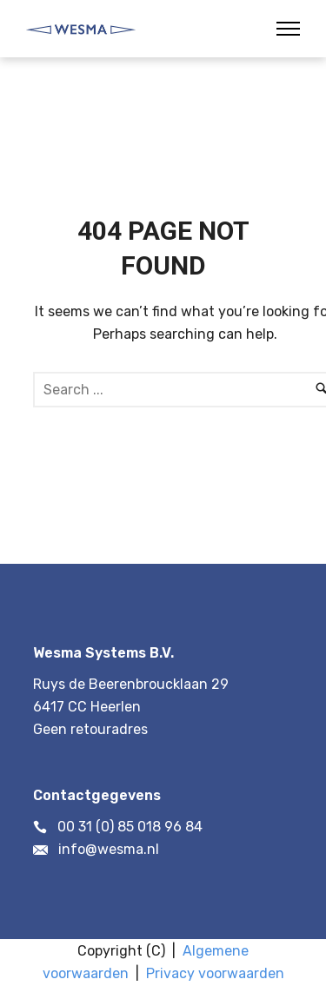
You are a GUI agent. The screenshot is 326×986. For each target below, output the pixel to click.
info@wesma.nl (108, 849)
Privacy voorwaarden (215, 973)
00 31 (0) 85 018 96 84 (130, 826)
